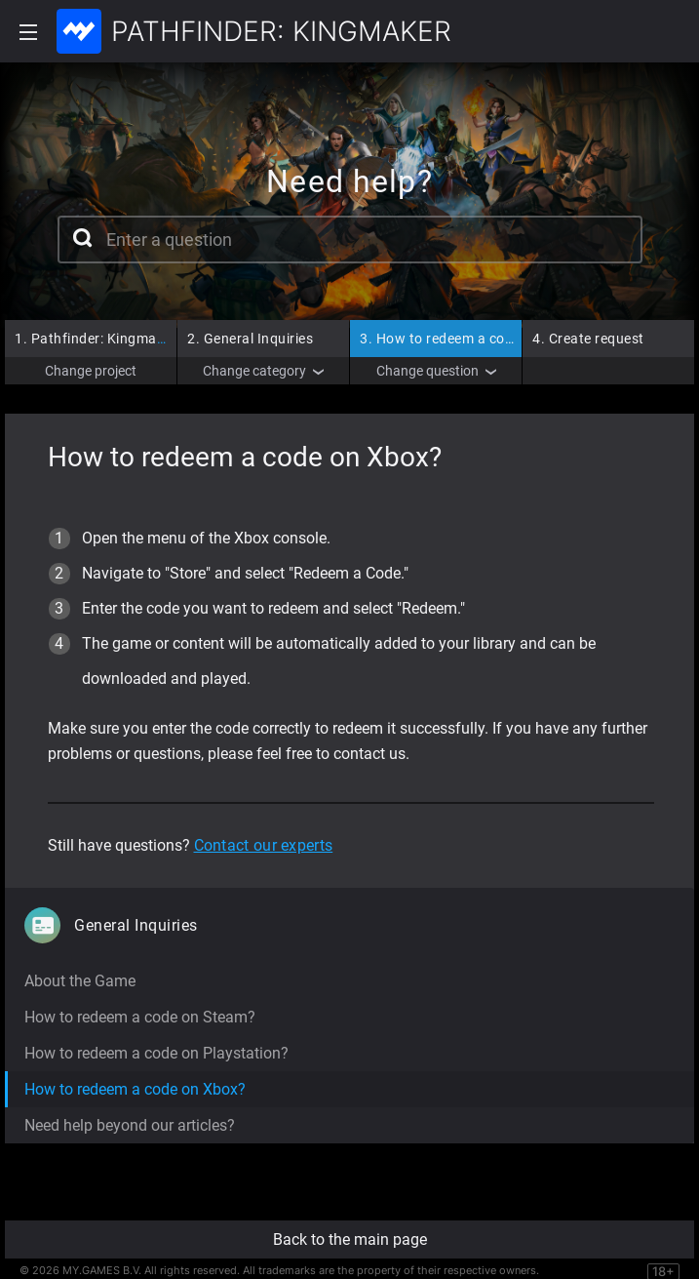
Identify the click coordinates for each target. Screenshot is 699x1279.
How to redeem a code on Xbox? (472, 338)
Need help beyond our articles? (129, 1125)
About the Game (80, 981)
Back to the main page (350, 1239)
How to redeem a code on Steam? (139, 1017)
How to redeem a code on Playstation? (156, 1053)
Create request (588, 338)
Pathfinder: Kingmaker (95, 338)
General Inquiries (250, 338)
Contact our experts (263, 845)
